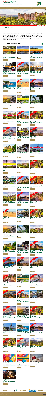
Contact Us (5, 390)
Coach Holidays (19, 8)
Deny (41, 394)
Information (39, 7)
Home (6, 7)
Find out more (5, 59)
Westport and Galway (22, 217)
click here (11, 394)
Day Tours (25, 8)
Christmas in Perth (34, 363)
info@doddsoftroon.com (10, 2)
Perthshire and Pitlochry (36, 185)
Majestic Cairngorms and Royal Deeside (36, 202)
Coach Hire (12, 8)
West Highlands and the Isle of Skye (36, 347)
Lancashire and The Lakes (9, 299)
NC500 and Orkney (7, 168)
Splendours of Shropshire (23, 136)
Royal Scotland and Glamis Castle (23, 120)
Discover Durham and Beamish (8, 71)
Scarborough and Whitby (9, 87)
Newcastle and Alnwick (8, 152)
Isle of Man (33, 136)
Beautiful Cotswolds (21, 103)
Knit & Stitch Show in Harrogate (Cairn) (8, 363)
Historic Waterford (34, 152)
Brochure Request (22, 390)
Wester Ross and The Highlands (35, 55)
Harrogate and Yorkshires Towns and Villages (9, 104)
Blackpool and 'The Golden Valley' (7, 137)
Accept (44, 394)
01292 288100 (5, 2)
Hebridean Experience (35, 71)
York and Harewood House (21, 71)
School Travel (32, 8)
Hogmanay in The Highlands (7, 379)
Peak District (33, 103)
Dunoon (19, 55)
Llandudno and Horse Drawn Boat (8, 55)
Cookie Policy (40, 390)
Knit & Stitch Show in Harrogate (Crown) (22, 363)
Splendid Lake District (8, 120)
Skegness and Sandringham (20, 88)
